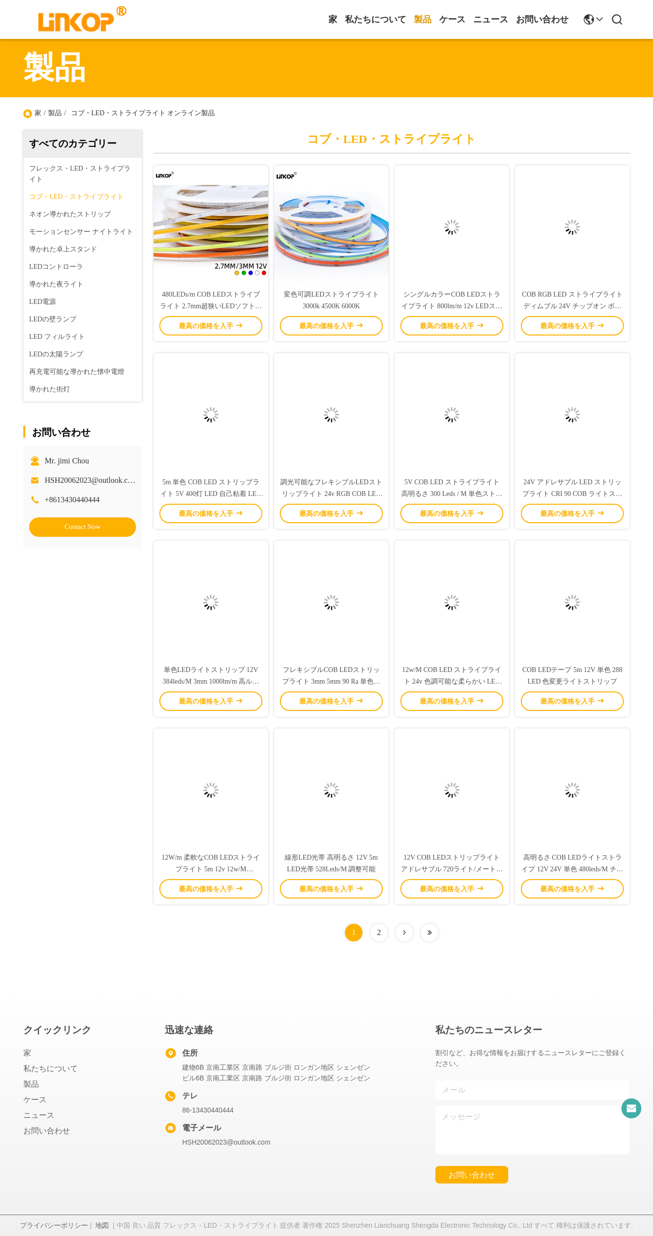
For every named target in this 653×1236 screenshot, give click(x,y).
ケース (452, 19)
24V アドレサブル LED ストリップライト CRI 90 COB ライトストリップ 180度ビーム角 (572, 493)
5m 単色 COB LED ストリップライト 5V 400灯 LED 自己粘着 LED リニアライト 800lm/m (210, 493)
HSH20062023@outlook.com (91, 480)
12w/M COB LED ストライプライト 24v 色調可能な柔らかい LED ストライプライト (452, 681)
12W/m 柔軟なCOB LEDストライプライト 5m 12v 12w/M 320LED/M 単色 (211, 869)
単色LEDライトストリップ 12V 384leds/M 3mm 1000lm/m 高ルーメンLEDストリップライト (211, 681)
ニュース (490, 19)
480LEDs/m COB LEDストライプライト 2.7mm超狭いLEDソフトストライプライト (211, 306)
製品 (422, 19)
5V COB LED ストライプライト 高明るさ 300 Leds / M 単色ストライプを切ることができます (451, 493)
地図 (102, 1225)
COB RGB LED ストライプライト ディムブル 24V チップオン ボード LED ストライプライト (572, 306)
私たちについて (375, 19)
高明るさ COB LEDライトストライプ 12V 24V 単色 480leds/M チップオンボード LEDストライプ (572, 869)
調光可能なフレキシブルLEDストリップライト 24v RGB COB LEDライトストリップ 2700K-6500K (331, 493)
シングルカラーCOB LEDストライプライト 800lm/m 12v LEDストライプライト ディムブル (451, 306)
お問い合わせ (542, 19)
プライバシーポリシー (54, 1225)
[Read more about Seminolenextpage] (404, 932)
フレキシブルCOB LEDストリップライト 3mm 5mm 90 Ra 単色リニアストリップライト (331, 681)
